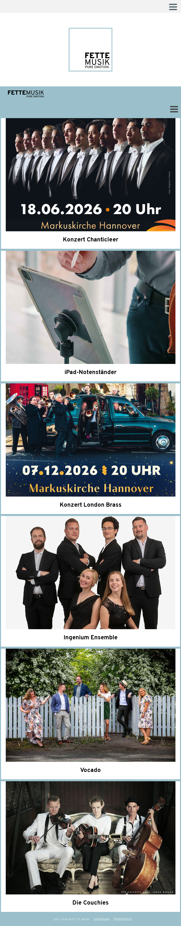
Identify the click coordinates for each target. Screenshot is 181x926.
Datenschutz (123, 919)
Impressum (101, 919)
